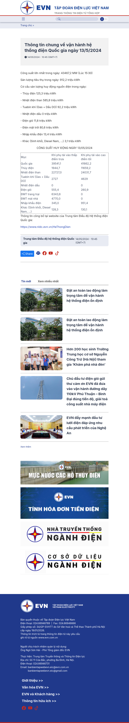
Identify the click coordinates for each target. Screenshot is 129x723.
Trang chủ (26, 25)
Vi (102, 19)
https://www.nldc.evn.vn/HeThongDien (45, 227)
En (106, 19)
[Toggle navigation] (23, 19)
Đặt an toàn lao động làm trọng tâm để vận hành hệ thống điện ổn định (87, 295)
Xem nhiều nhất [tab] (48, 281)
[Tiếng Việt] (64, 7)
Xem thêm (25, 446)
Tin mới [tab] (26, 281)
